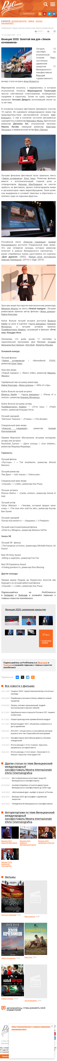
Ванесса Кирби (9, 394)
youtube (44, 14)
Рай (34, 259)
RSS (40, 14)
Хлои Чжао (29, 178)
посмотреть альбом (46, 642)
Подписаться (28, 13)
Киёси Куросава (9, 314)
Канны (39, 21)
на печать (48, 31)
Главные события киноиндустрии (23, 28)
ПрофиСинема (6, 28)
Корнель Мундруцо (29, 397)
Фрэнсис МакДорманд (30, 184)
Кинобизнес (7, 23)
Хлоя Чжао (16, 363)
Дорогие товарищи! (34, 242)
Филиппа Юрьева (44, 345)
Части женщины (37, 324)
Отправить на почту (55, 31)
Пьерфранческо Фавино (13, 329)
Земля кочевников (12, 178)
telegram (49, 14)
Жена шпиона (47, 311)
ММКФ (31, 21)
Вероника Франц (34, 121)
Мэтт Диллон (41, 129)
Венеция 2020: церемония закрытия (25, 609)
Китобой (30, 345)
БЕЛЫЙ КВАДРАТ (19, 21)
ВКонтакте (42, 663)
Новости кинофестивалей (44, 28)
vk (54, 14)
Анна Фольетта (31, 81)
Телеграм (7, 665)
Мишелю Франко (9, 308)
